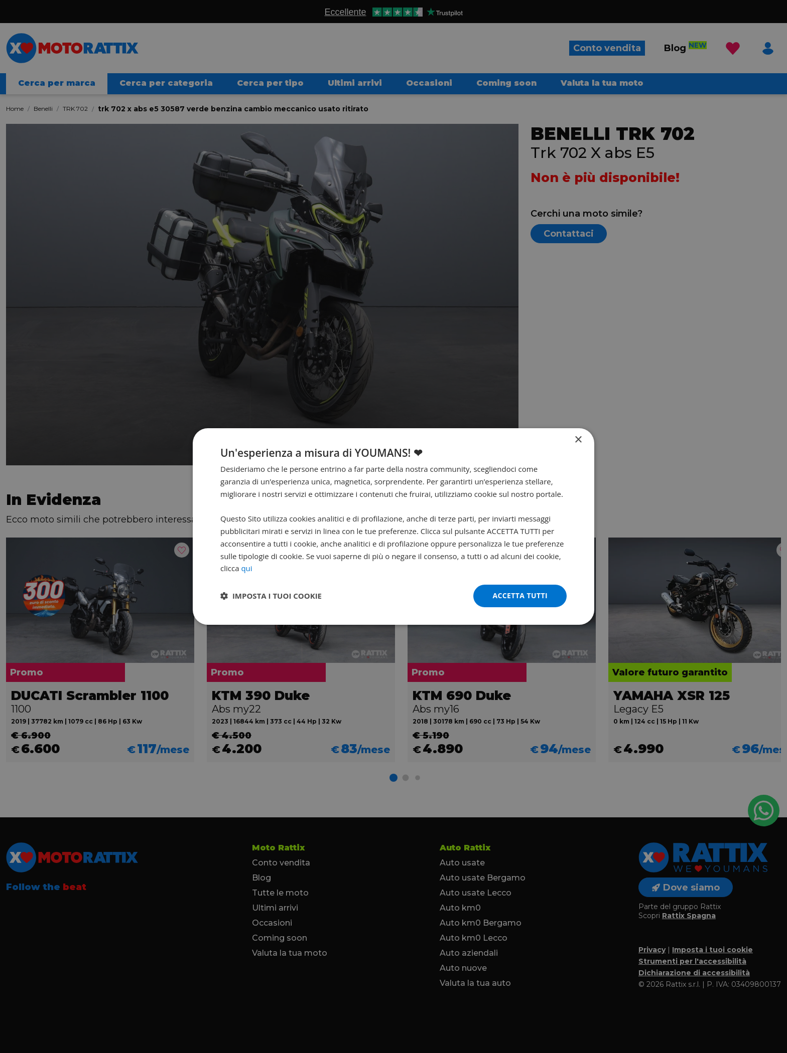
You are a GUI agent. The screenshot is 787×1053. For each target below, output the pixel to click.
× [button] (578, 440)
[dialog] (393, 526)
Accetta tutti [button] (520, 595)
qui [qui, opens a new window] (246, 568)
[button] (271, 596)
